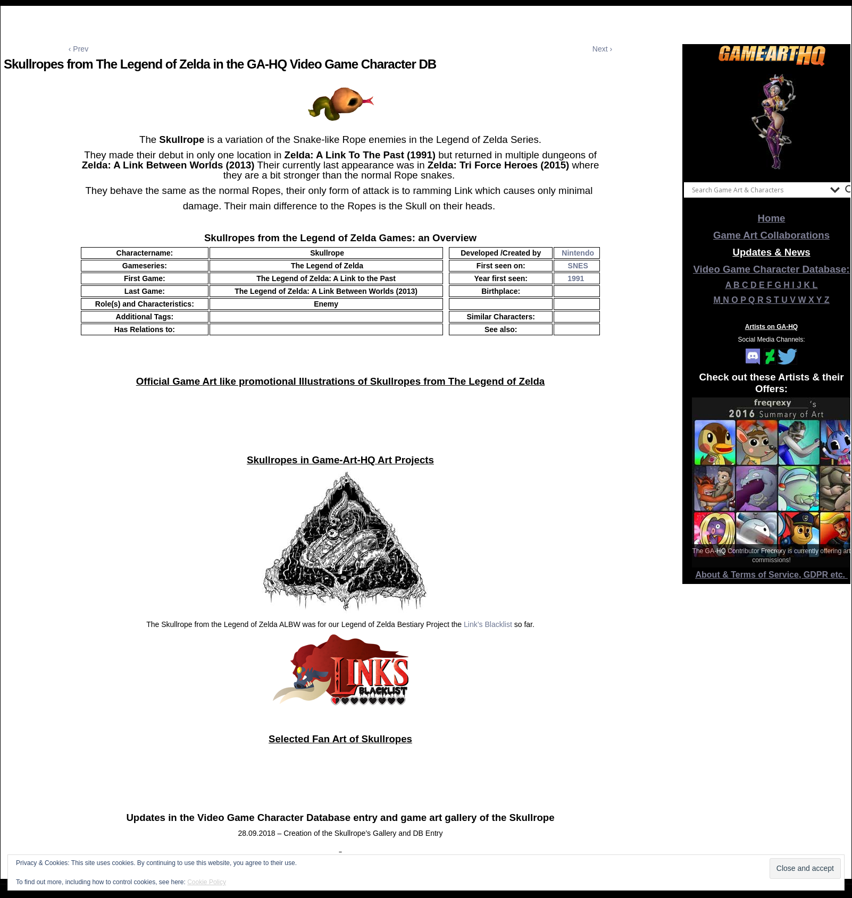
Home (772, 218)
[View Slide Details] (772, 122)
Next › (602, 49)
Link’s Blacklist (488, 624)
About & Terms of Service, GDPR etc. (772, 574)
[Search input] (758, 189)
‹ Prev (78, 49)
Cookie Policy (206, 882)
